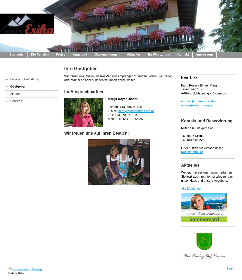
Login (230, 268)
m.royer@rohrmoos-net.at (136, 111)
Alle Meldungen (191, 188)
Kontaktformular (192, 152)
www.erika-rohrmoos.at (197, 105)
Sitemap (36, 269)
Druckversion (18, 269)
